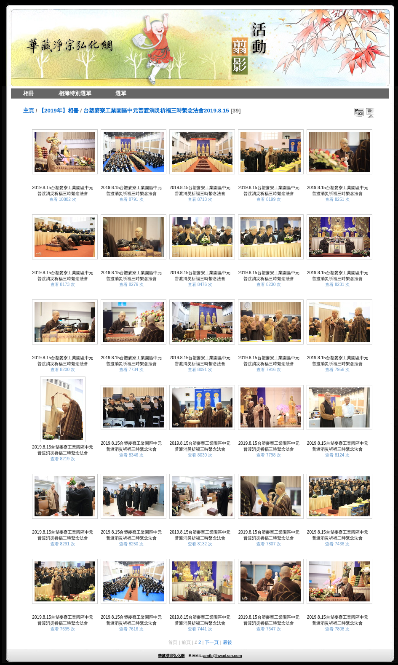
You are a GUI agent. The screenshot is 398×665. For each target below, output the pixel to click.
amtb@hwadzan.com (222, 656)
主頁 (28, 110)
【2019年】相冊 (59, 110)
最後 (227, 642)
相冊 (28, 93)
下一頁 (212, 642)
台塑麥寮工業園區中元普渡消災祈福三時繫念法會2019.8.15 (156, 110)
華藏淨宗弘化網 (171, 656)
